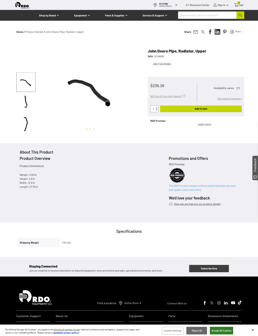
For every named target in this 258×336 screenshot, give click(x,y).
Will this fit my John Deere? (166, 96)
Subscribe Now (209, 268)
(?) (238, 87)
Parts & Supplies (114, 15)
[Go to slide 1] (86, 129)
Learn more (204, 124)
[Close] (252, 330)
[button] (25, 82)
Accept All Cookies (221, 330)
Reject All (197, 330)
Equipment (80, 15)
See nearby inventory (229, 98)
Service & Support (153, 15)
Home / (20, 31)
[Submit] (240, 15)
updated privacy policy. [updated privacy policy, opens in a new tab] (67, 332)
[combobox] (211, 15)
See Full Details (162, 63)
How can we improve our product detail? (197, 203)
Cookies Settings (173, 330)
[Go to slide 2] (90, 129)
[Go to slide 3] (94, 129)
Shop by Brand (47, 15)
